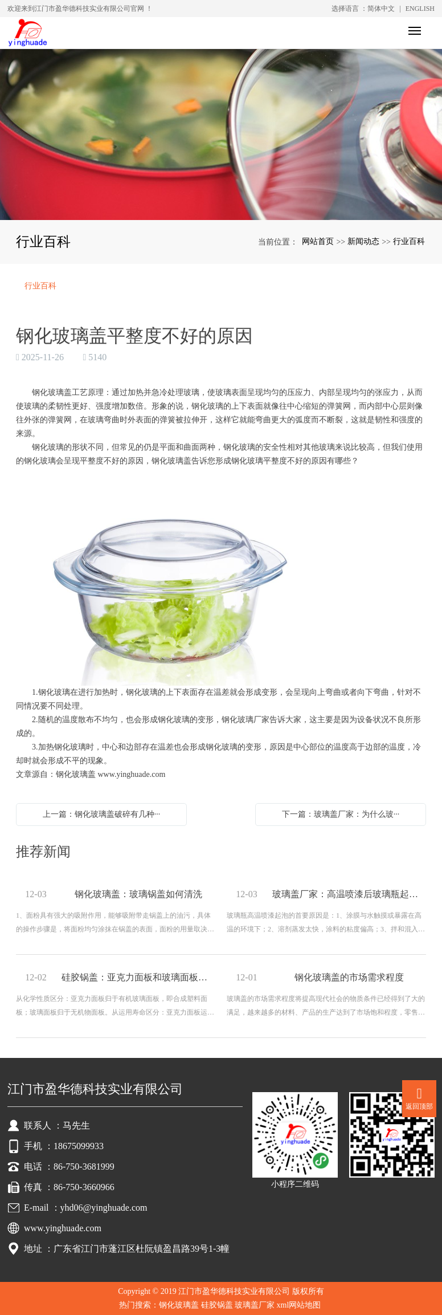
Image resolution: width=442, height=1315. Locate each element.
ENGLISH (420, 9)
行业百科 (409, 241)
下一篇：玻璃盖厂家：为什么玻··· (341, 814)
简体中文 (381, 9)
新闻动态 (363, 241)
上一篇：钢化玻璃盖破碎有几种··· (102, 814)
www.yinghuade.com (132, 774)
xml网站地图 (299, 1305)
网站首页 (318, 241)
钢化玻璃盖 (179, 1305)
